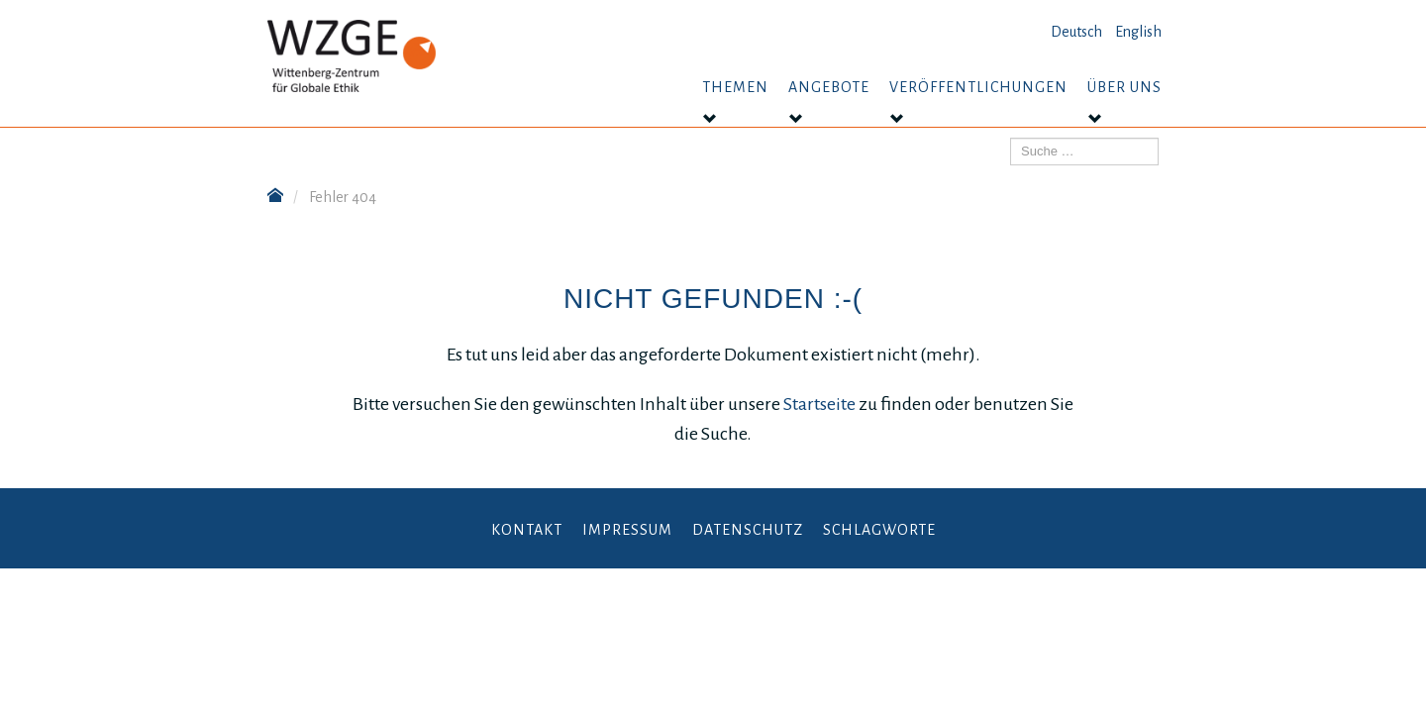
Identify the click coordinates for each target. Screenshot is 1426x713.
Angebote (828, 87)
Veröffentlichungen (978, 87)
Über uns (1124, 87)
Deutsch (1076, 32)
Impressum (627, 530)
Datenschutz (747, 530)
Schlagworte (879, 530)
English (1138, 32)
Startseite (821, 404)
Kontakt (526, 530)
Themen (735, 87)
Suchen (1010, 138)
